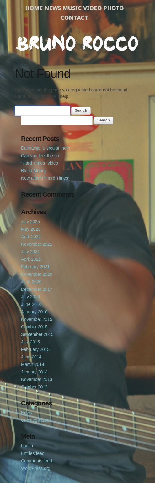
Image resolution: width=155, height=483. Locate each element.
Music (72, 8)
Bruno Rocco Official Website (77, 43)
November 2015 (36, 319)
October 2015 (34, 326)
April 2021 (31, 259)
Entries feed (33, 453)
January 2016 (34, 311)
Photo (113, 8)
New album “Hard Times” (45, 178)
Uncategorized (35, 420)
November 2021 (36, 244)
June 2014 (31, 356)
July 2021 (30, 251)
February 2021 (35, 266)
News (52, 8)
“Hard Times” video (39, 163)
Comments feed (36, 460)
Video (92, 8)
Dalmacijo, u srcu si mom (45, 148)
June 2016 (31, 304)
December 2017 (36, 289)
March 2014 (32, 364)
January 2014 (34, 371)
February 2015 (35, 349)
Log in (27, 445)
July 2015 (30, 341)
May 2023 (30, 229)
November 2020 (36, 274)
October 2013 (34, 386)
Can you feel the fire (40, 155)
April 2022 (31, 236)
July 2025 (30, 221)
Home (34, 8)
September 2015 (37, 334)
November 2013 (36, 379)
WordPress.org (35, 468)
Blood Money (34, 170)
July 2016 (30, 296)
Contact (74, 17)
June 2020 (31, 281)
